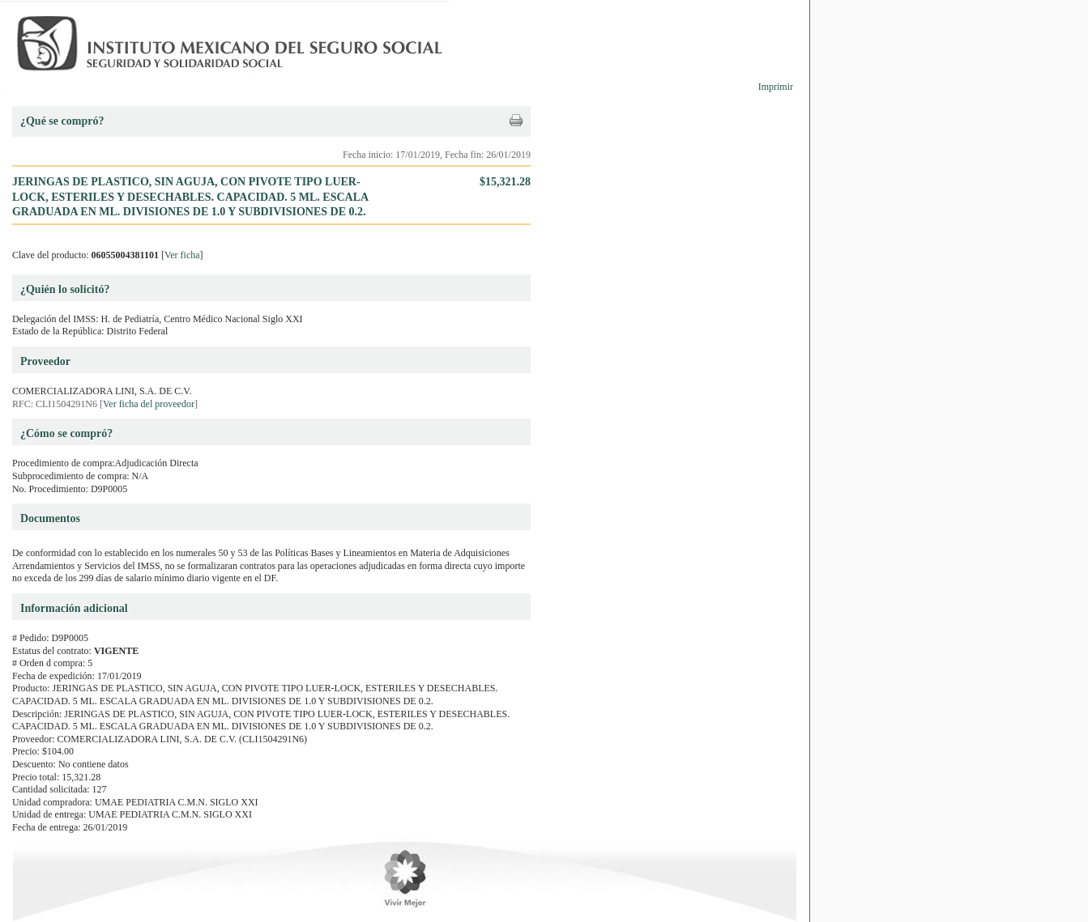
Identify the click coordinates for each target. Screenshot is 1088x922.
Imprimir (775, 86)
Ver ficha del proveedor (148, 404)
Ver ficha (182, 255)
